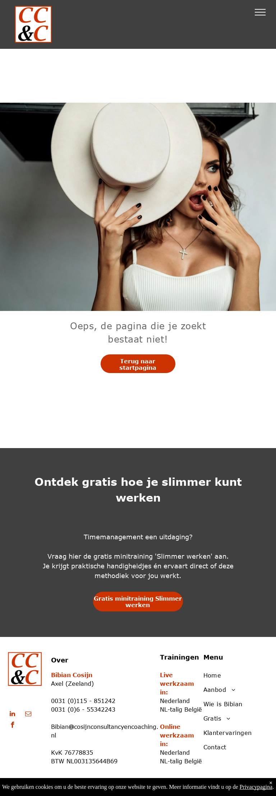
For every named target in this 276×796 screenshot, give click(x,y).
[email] (28, 714)
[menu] (260, 12)
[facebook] (12, 725)
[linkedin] (12, 714)
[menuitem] (233, 675)
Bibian (60, 726)
